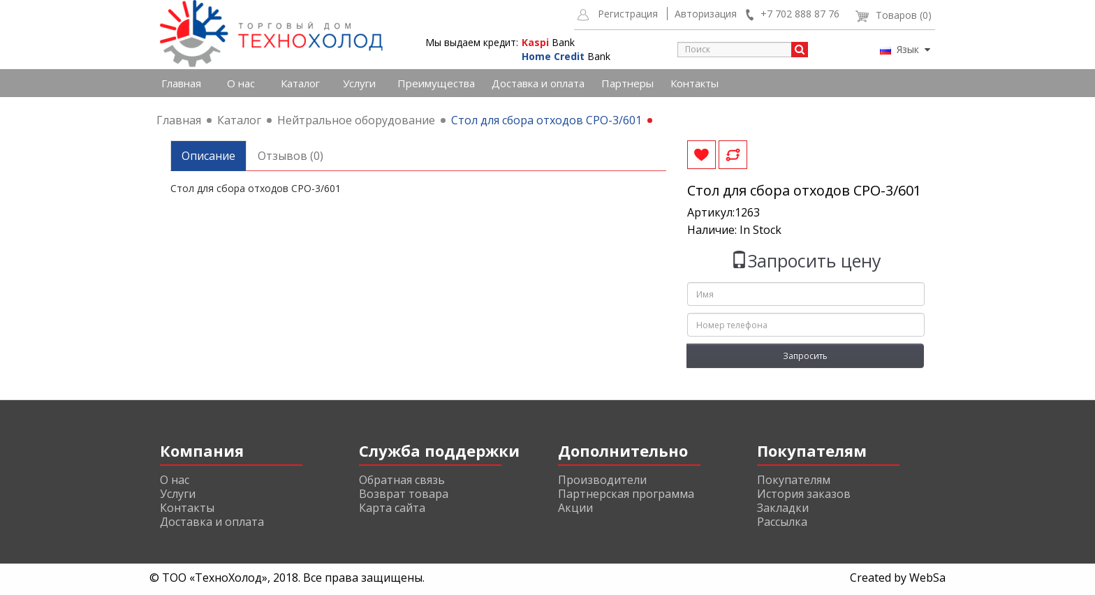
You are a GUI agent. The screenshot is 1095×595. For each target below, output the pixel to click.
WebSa (927, 577)
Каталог (300, 83)
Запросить (805, 356)
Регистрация (628, 13)
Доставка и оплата (538, 83)
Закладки (783, 508)
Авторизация (706, 13)
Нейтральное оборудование (356, 120)
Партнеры (627, 83)
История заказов (804, 494)
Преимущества (436, 83)
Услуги (359, 83)
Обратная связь (402, 480)
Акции (575, 508)
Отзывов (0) (290, 155)
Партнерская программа (626, 494)
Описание (208, 155)
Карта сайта (392, 508)
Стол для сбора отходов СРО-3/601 (546, 120)
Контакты (694, 83)
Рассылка (782, 522)
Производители (602, 480)
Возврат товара (403, 494)
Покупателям (793, 480)
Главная (181, 83)
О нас (241, 83)
